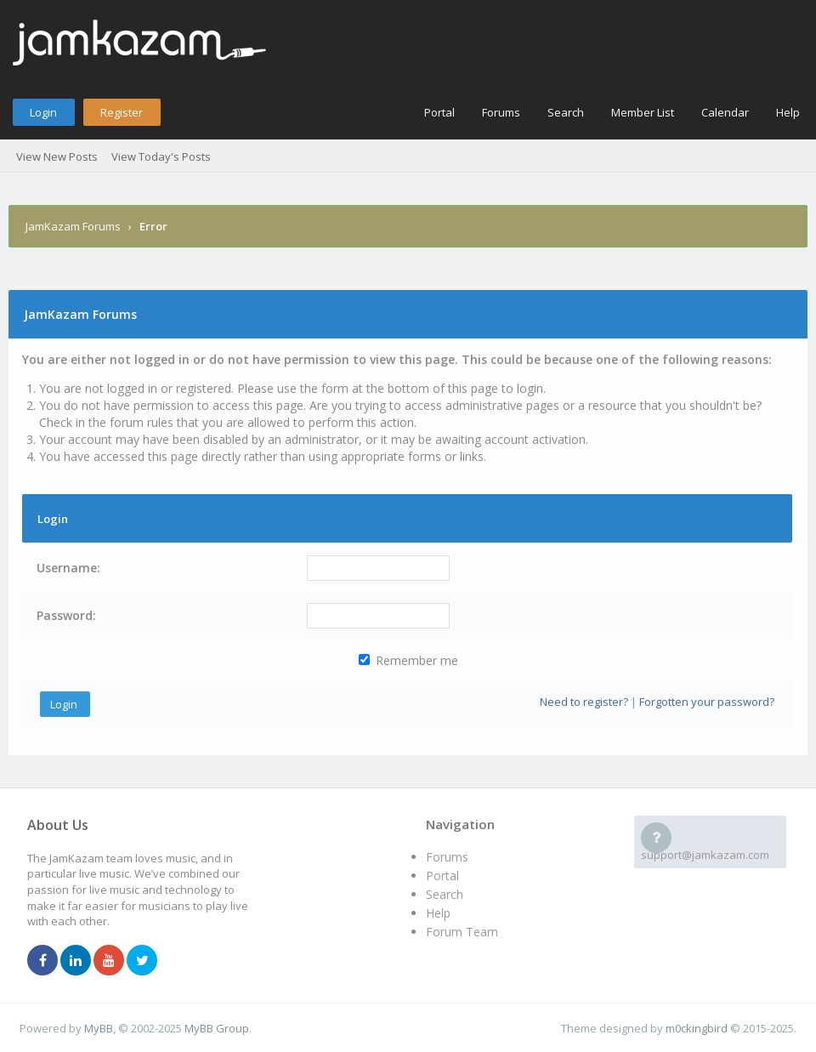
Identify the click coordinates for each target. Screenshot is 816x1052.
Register (121, 112)
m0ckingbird (697, 1028)
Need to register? (584, 701)
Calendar (725, 112)
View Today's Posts (161, 156)
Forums (501, 112)
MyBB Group (216, 1028)
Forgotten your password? (706, 701)
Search (565, 112)
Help (788, 112)
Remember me (408, 660)
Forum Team (462, 932)
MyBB (98, 1028)
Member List (642, 112)
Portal (439, 112)
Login (43, 112)
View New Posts (57, 156)
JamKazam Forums (73, 226)
